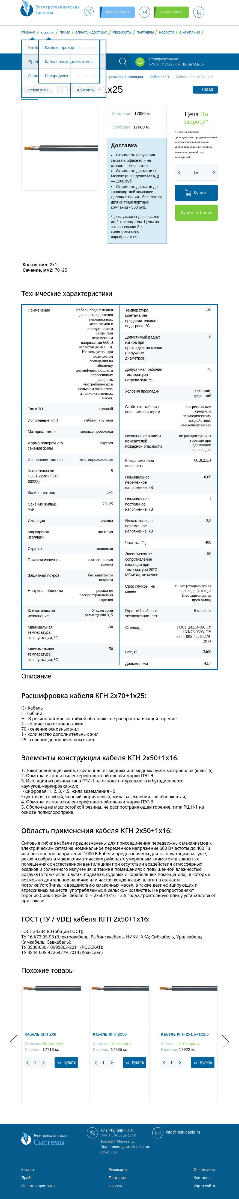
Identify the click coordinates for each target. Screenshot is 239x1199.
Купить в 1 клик (196, 212)
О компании (189, 32)
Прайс (65, 32)
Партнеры (145, 32)
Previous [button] (16, 1041)
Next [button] (222, 1041)
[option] (51, 1048)
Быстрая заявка (171, 12)
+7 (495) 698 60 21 (117, 1130)
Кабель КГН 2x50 (110, 1034)
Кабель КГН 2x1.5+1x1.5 (185, 1034)
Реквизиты (122, 32)
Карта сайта (204, 1186)
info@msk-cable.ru (183, 1132)
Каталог (48, 32)
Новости (166, 32)
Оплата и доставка (91, 32)
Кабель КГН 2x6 (40, 1034)
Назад (205, 89)
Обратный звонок (117, 12)
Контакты (32, 46)
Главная (28, 32)
